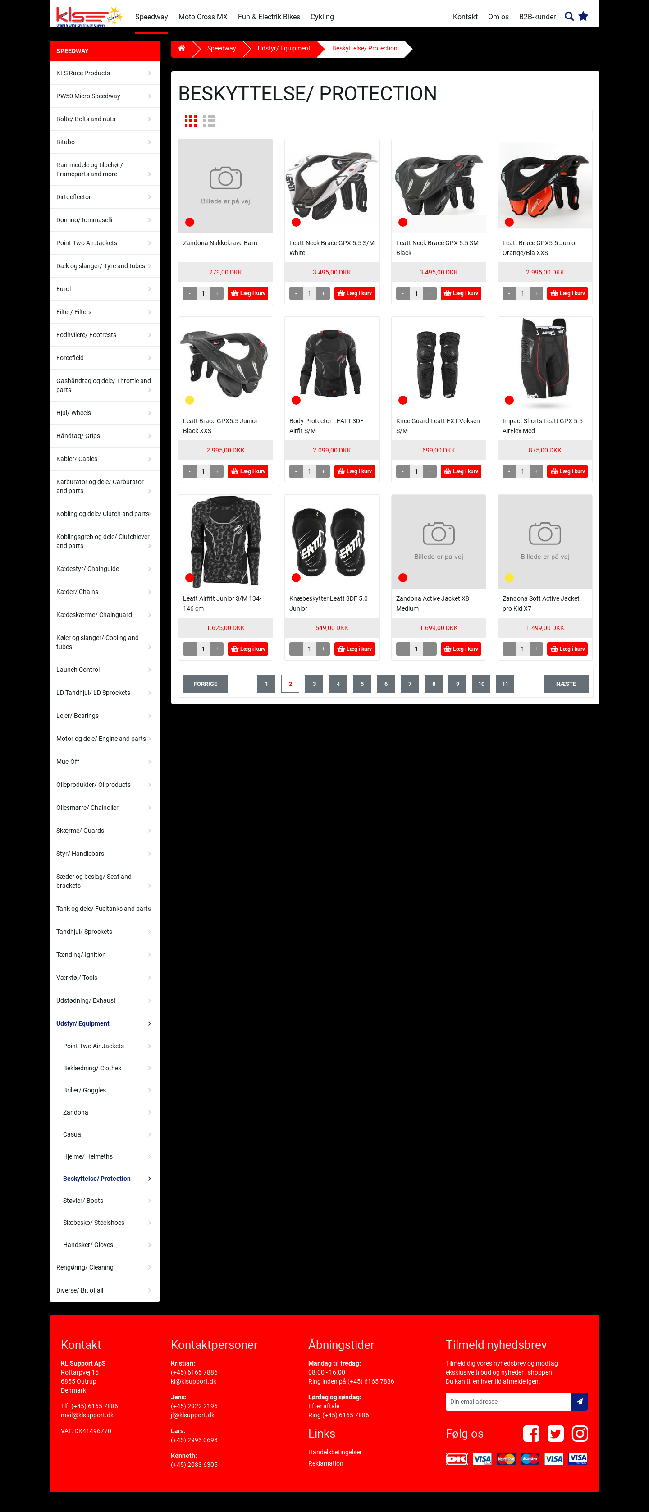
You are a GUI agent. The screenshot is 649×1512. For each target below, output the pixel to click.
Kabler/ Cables (76, 465)
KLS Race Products (83, 79)
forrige (205, 690)
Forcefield (70, 364)
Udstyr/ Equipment (83, 1030)
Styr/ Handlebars (80, 860)
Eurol (63, 295)
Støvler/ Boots (83, 1207)
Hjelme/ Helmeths (88, 1163)
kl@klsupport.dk (193, 1388)
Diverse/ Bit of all (79, 1297)
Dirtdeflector (73, 203)
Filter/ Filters (73, 318)
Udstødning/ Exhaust (86, 1007)
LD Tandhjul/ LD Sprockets (93, 699)
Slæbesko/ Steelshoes (93, 1229)
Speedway (151, 17)
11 (505, 690)
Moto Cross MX (203, 17)
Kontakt (465, 17)
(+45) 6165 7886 (94, 1412)
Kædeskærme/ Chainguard (94, 621)
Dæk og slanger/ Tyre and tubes (100, 272)
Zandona (75, 1119)
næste (566, 690)
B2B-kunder (537, 17)
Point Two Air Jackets (86, 249)
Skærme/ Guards (80, 837)
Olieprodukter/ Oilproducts (93, 791)
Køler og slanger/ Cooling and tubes (97, 649)
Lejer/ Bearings (77, 722)
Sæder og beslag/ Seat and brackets (94, 888)
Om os (498, 17)
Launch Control (78, 676)
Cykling (322, 17)
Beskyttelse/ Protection (97, 1185)
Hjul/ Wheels (73, 419)
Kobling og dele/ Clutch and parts (102, 520)
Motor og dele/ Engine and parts (101, 745)
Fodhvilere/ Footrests (86, 341)
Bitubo (65, 148)
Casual (72, 1141)
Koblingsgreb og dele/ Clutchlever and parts (103, 548)
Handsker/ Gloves (88, 1251)
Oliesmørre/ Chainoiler (87, 814)
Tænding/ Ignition (81, 961)
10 (481, 690)
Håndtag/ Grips (78, 442)
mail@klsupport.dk (87, 1421)
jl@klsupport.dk (193, 1421)
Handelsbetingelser (335, 1458)
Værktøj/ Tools (76, 984)
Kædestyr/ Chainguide (87, 575)
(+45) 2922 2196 (194, 1412)
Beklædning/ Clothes (92, 1074)
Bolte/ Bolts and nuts (85, 125)
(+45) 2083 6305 (194, 1471)
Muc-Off (67, 768)
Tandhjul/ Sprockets (84, 938)
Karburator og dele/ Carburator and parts (100, 493)
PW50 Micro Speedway (88, 102)
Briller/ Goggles (84, 1097)
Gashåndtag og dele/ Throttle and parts (103, 392)
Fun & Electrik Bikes (269, 17)
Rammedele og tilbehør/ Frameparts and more (89, 176)
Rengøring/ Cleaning (85, 1274)
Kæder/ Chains (77, 598)
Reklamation (325, 1470)
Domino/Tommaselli (84, 226)
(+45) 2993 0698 (194, 1446)
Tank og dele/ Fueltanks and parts (103, 915)
